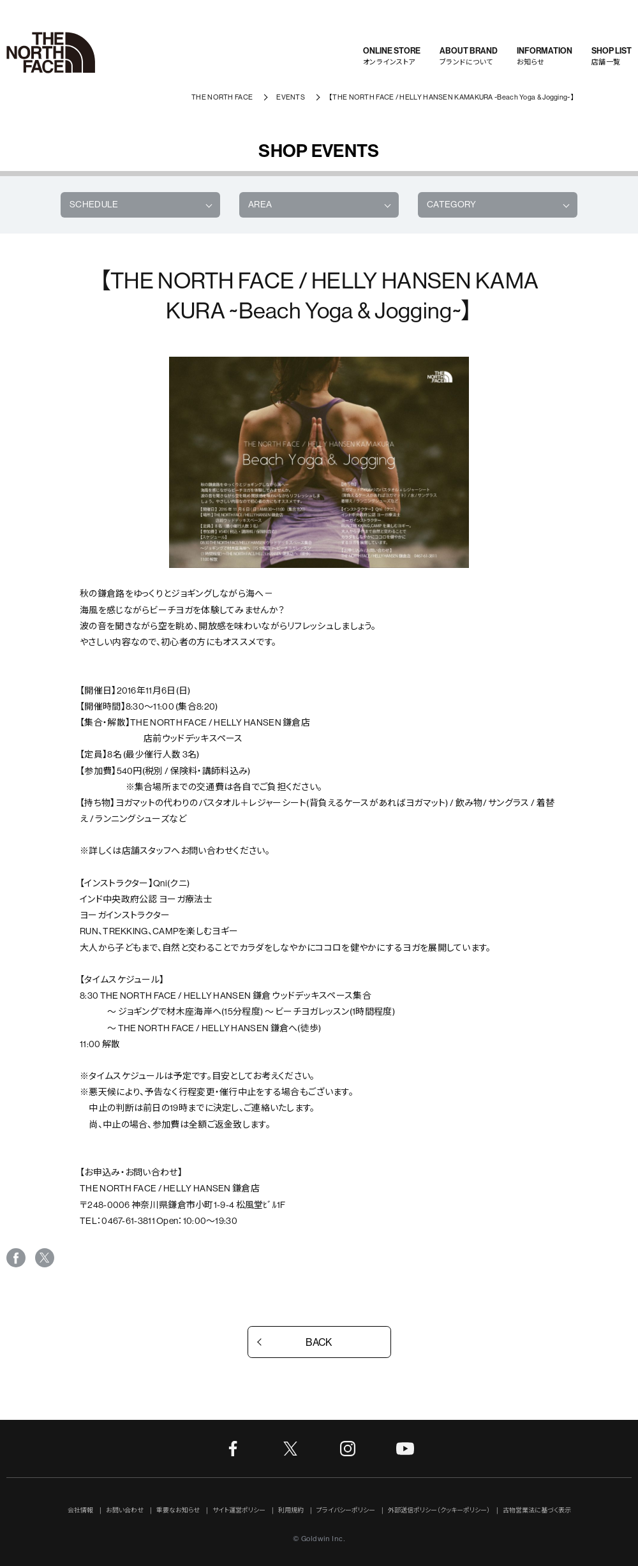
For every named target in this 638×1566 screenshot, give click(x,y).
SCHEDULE (94, 204)
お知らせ (544, 55)
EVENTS (290, 97)
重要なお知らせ (178, 1510)
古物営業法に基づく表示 (537, 1510)
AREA (260, 204)
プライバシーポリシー (345, 1510)
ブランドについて (469, 55)
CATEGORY (452, 204)
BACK (319, 1342)
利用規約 (291, 1510)
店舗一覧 (611, 55)
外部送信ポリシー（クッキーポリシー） (439, 1510)
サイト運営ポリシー (238, 1510)
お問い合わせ (125, 1510)
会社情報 (80, 1510)
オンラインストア (391, 55)
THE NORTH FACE (222, 97)
